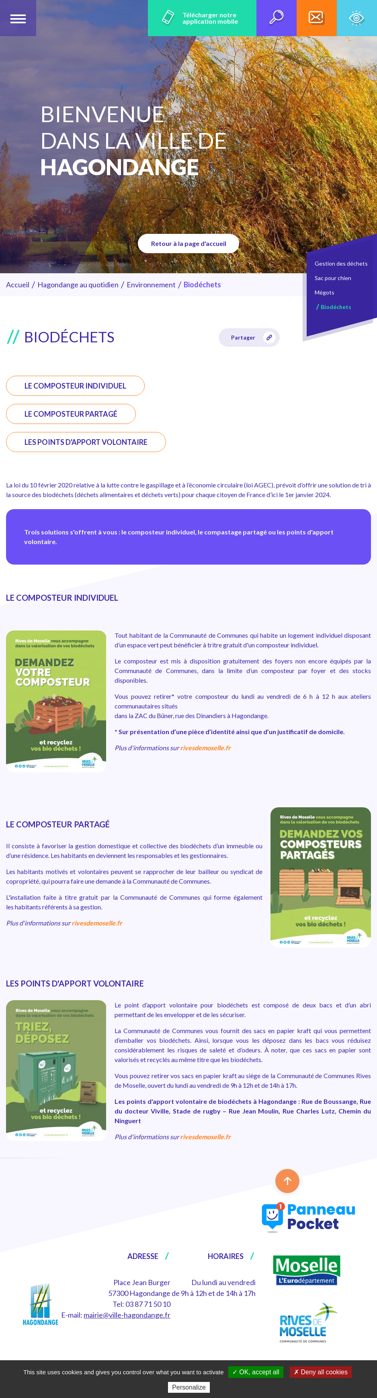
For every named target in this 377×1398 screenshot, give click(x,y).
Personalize (189, 1387)
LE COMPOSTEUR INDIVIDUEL (75, 385)
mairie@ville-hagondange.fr (127, 1314)
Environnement (151, 284)
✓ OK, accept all (255, 1372)
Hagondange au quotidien (78, 284)
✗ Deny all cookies (321, 1372)
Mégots (324, 292)
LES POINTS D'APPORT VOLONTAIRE (86, 442)
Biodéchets (336, 306)
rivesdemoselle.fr (205, 747)
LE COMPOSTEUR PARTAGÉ (71, 413)
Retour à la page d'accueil (188, 243)
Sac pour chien (333, 277)
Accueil (17, 284)
